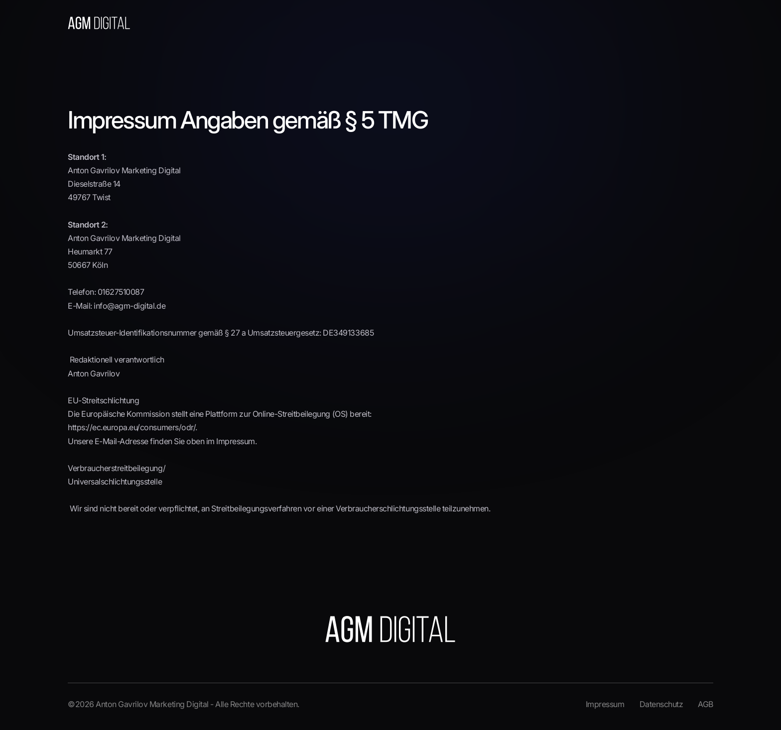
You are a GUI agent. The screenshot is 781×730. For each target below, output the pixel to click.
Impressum (605, 704)
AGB (705, 704)
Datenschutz (661, 704)
